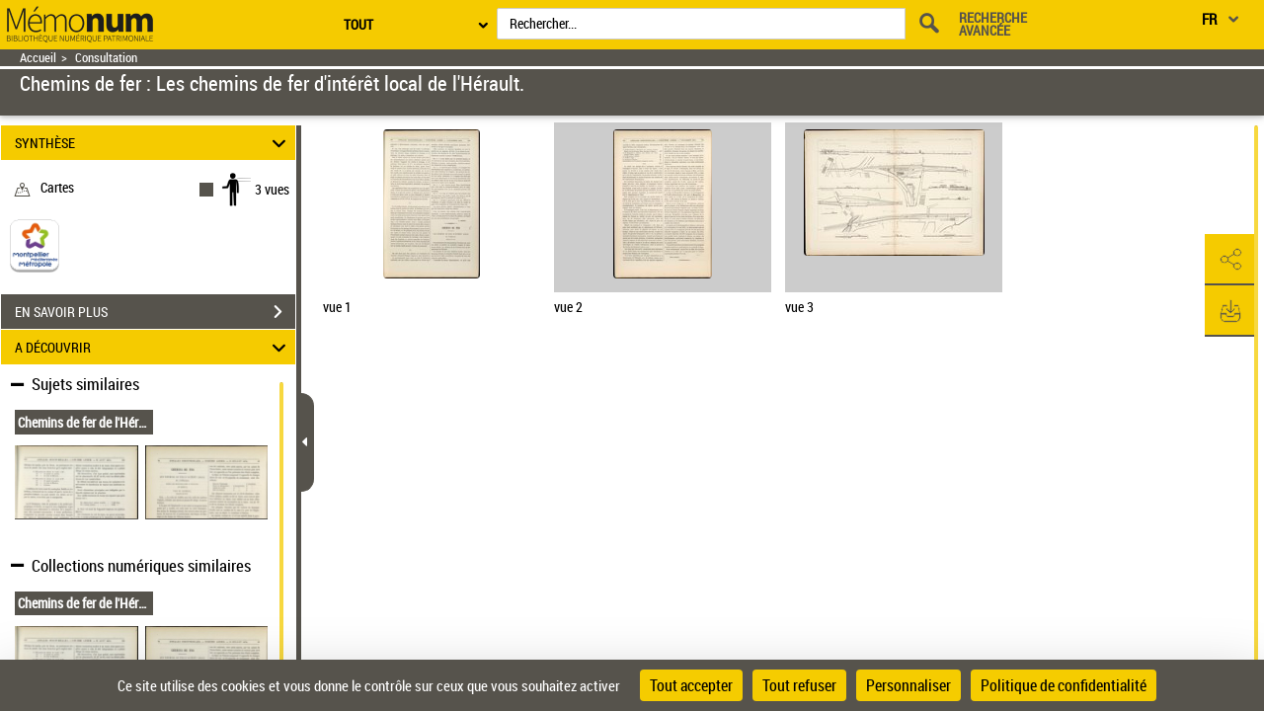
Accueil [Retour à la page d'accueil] (38, 57)
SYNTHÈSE (153, 142)
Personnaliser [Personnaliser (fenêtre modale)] (908, 685)
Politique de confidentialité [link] (1063, 685)
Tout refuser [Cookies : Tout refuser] (799, 685)
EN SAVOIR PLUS (155, 312)
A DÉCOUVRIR (153, 347)
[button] (1229, 259)
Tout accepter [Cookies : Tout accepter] (691, 685)
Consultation (106, 57)
